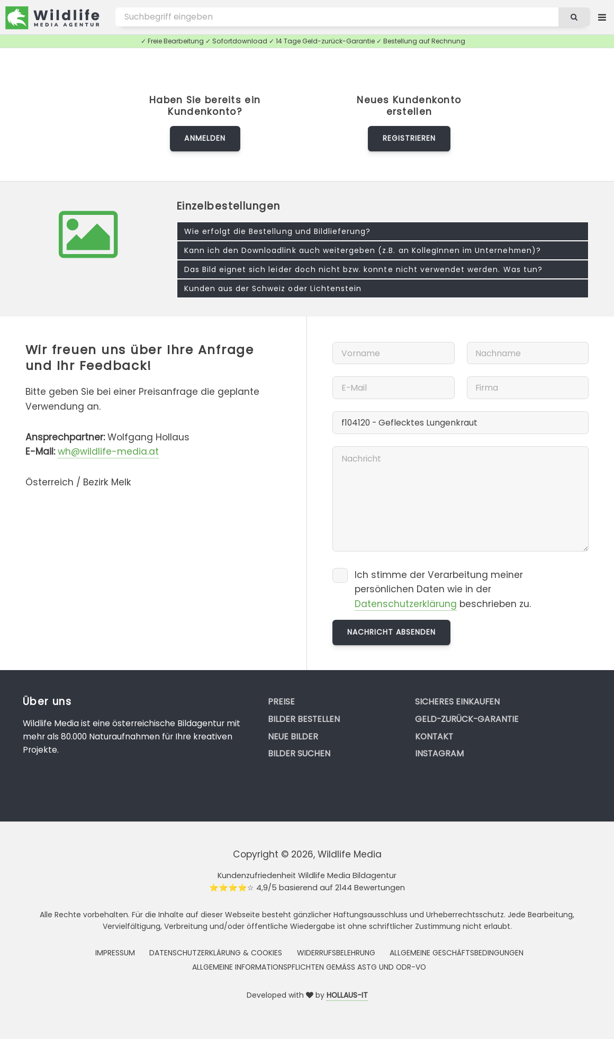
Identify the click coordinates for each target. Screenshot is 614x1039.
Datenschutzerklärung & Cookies (215, 952)
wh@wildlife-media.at (108, 451)
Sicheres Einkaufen (457, 701)
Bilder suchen (299, 753)
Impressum (115, 952)
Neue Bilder (293, 736)
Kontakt (434, 736)
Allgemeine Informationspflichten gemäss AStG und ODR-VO (309, 967)
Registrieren (409, 138)
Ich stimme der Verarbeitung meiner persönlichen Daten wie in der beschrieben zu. (443, 589)
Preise (281, 701)
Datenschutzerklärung (406, 604)
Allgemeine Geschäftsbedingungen (456, 952)
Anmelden (204, 138)
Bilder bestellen (304, 719)
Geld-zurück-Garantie (467, 719)
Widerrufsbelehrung (336, 952)
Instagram (439, 753)
